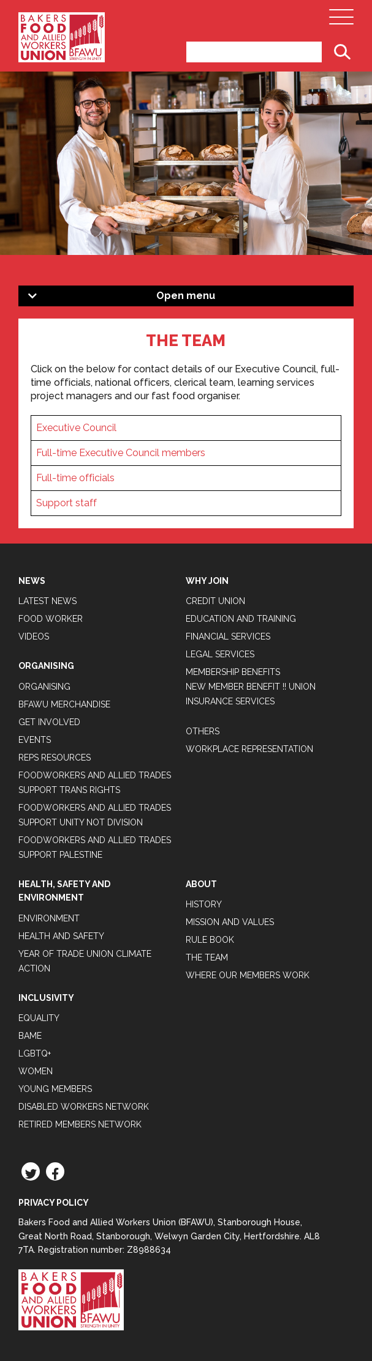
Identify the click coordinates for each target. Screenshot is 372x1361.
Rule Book (210, 940)
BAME (30, 1036)
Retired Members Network (80, 1124)
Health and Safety (61, 936)
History (204, 904)
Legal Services (220, 654)
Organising (44, 687)
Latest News (47, 601)
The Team (207, 957)
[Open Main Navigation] (341, 20)
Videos (33, 636)
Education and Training (241, 619)
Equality (38, 1018)
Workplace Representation (249, 749)
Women (35, 1071)
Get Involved (49, 722)
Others (202, 731)
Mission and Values (230, 922)
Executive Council (76, 427)
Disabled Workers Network (83, 1107)
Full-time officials (75, 478)
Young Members (55, 1089)
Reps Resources (54, 757)
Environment (49, 918)
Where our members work (247, 975)
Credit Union (215, 601)
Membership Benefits (233, 672)
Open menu (185, 295)
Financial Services (228, 636)
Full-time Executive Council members (120, 453)
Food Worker (50, 619)
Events (34, 740)
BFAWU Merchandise (64, 704)
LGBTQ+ (34, 1053)
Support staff (66, 503)
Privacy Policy (53, 1203)
